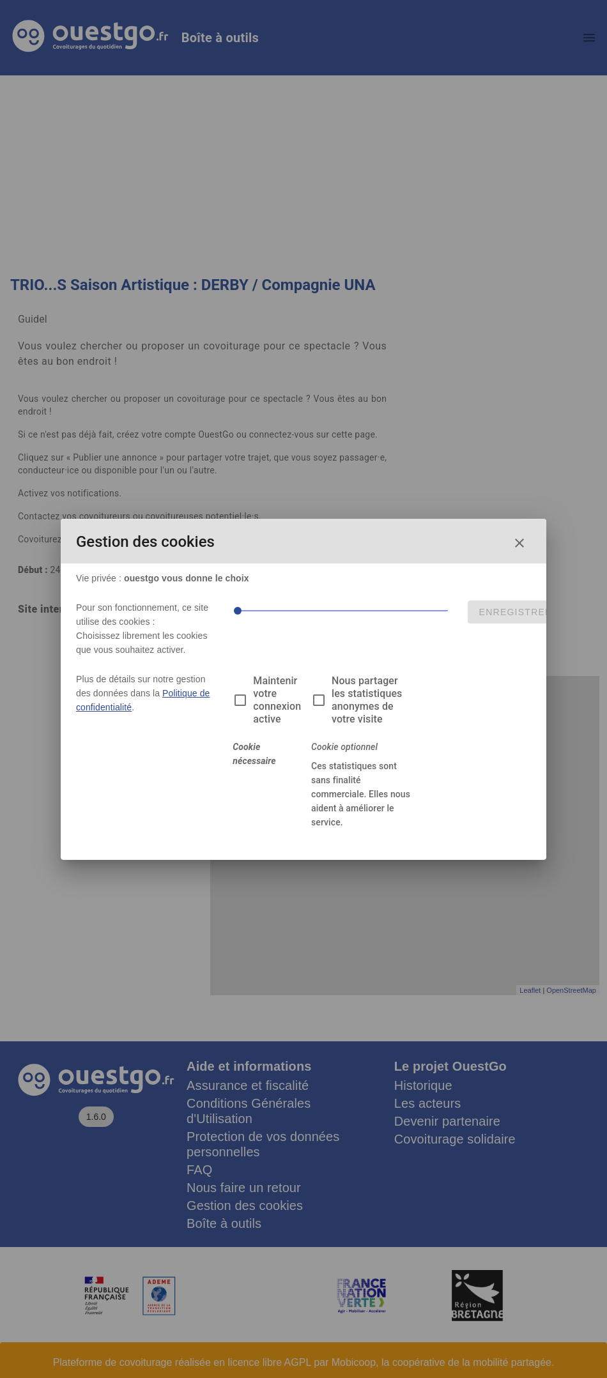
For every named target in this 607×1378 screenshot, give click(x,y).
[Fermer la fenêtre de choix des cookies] (519, 543)
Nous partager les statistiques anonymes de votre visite (367, 700)
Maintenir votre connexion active (277, 700)
